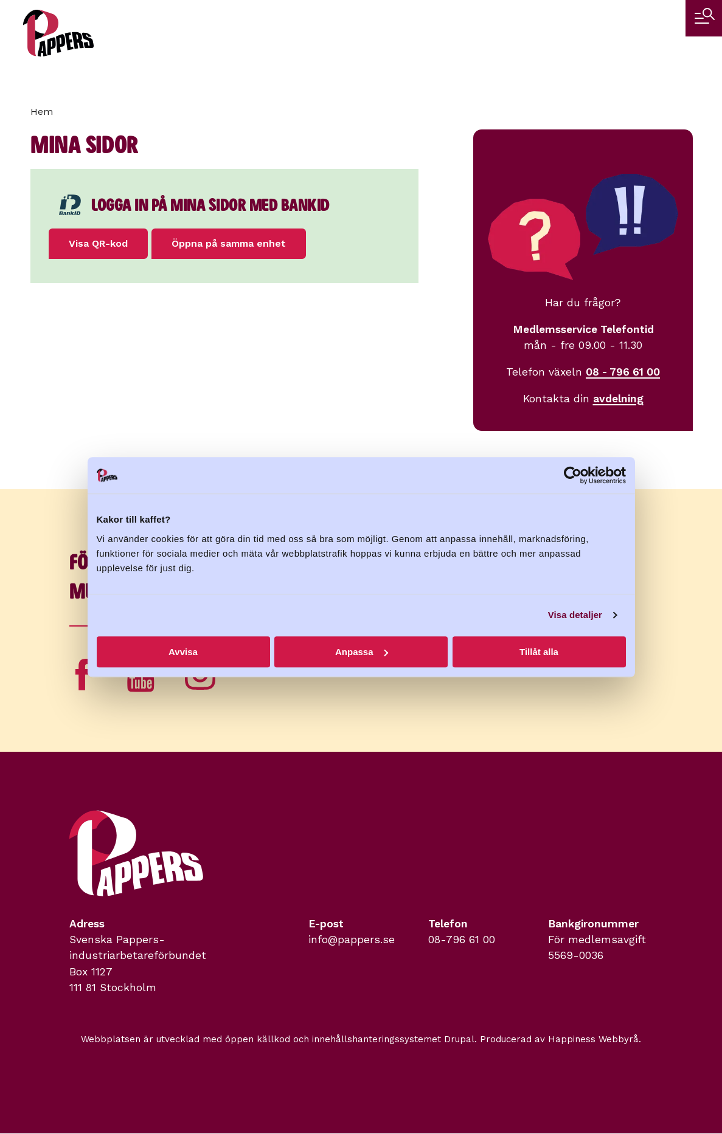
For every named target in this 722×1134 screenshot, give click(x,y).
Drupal (459, 1039)
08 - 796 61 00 (623, 372)
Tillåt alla (538, 652)
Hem (41, 111)
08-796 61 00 (461, 939)
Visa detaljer (575, 615)
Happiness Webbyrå (593, 1039)
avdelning (618, 399)
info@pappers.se (351, 939)
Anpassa (361, 652)
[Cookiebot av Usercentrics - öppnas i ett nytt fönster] (572, 475)
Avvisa (183, 652)
